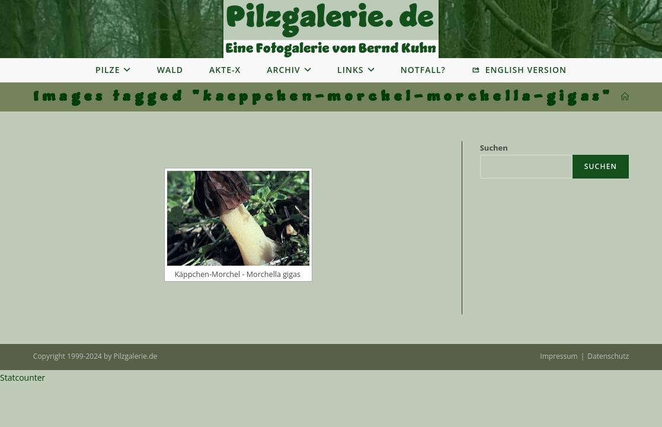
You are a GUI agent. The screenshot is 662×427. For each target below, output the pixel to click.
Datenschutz (608, 356)
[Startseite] (625, 96)
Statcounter (22, 377)
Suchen (494, 147)
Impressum (558, 356)
